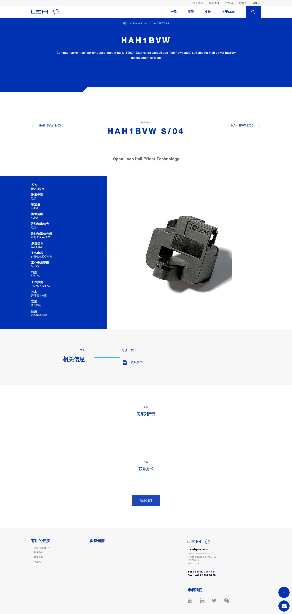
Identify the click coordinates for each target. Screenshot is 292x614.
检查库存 (198, 2)
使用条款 (38, 557)
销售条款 (38, 552)
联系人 (243, 2)
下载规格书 (132, 362)
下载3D (129, 350)
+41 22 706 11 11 (205, 572)
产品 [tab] (174, 11)
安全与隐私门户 (42, 548)
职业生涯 (214, 2)
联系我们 (146, 500)
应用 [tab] (191, 11)
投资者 (229, 2)
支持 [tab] (208, 11)
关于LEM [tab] (228, 11)
